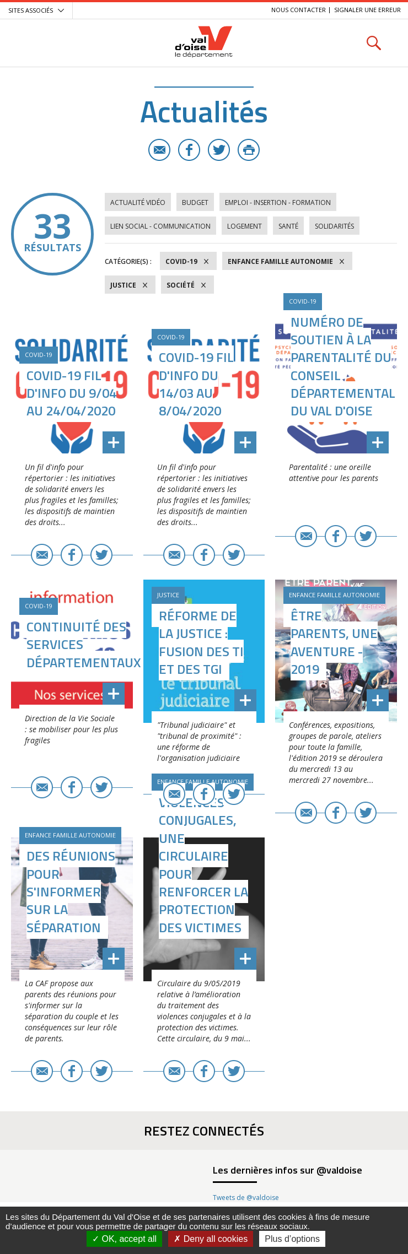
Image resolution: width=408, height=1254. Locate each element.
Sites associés (30, 10)
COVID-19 (181, 261)
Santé (288, 226)
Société (181, 285)
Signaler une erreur (367, 10)
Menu (34, 42)
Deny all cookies (211, 1239)
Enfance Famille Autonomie (280, 261)
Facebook (189, 150)
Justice (123, 285)
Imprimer (249, 150)
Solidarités (334, 226)
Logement (244, 226)
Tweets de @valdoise (246, 1197)
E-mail (159, 150)
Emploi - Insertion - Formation (278, 202)
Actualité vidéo (137, 202)
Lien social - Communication (160, 226)
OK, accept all (124, 1239)
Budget (195, 202)
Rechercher (373, 42)
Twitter (219, 150)
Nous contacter (298, 10)
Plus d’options (292, 1239)
